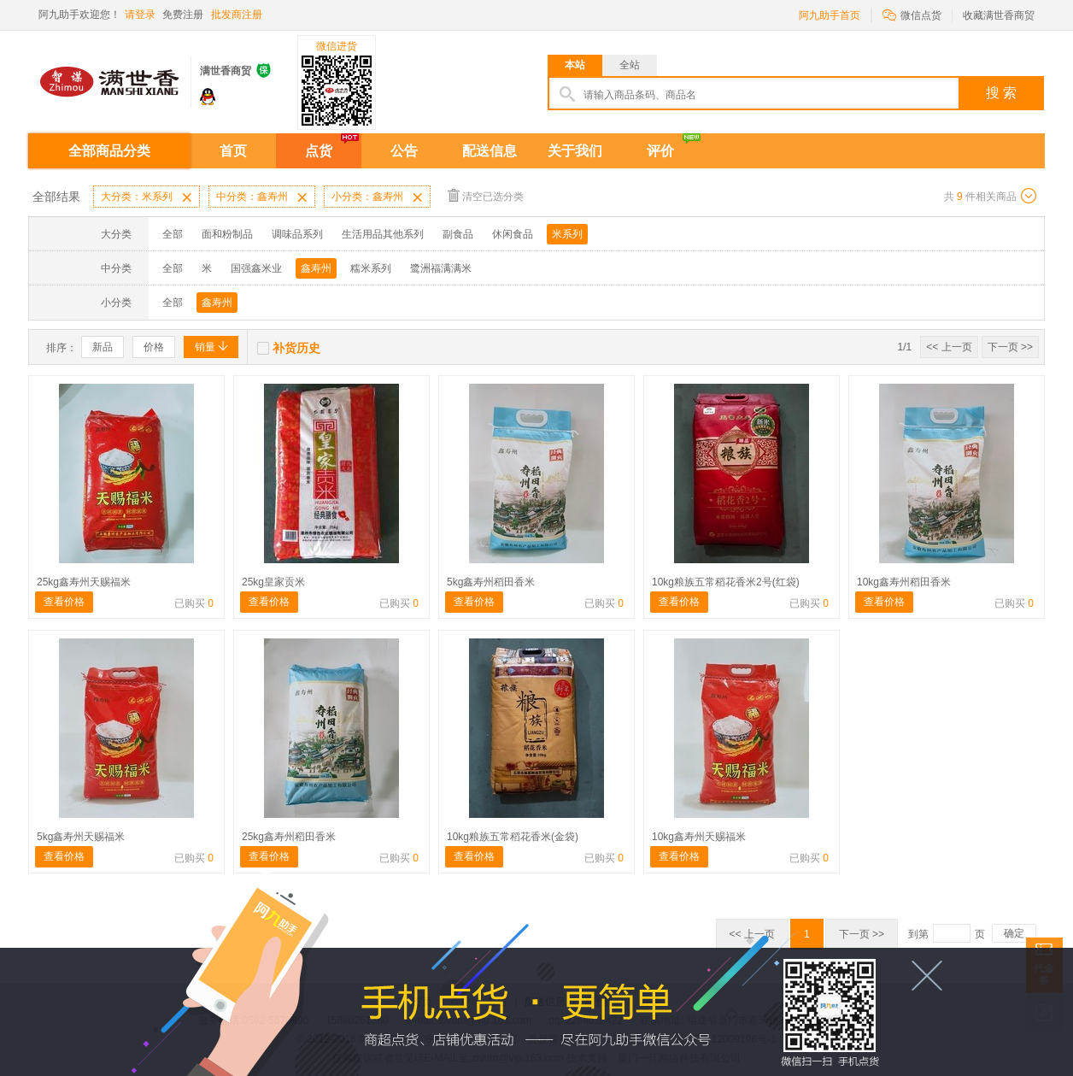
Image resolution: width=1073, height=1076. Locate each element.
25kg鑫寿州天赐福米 (84, 582)
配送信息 (489, 151)
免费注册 (182, 15)
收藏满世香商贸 (999, 15)
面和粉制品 (227, 234)
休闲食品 (512, 234)
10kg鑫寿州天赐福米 (699, 837)
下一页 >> (1010, 347)
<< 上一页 (948, 347)
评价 (660, 151)
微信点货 (911, 14)
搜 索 (1001, 92)
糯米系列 (370, 268)
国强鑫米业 (256, 268)
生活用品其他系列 (383, 234)
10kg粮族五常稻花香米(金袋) (512, 837)
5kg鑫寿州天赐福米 (81, 837)
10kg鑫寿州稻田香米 (904, 582)
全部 (172, 234)
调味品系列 (297, 234)
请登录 (140, 15)
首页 (233, 151)
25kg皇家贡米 (273, 582)
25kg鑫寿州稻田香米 (289, 837)
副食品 (458, 234)
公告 (404, 151)
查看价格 (64, 602)
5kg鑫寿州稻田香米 (491, 582)
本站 (575, 65)
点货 (318, 151)
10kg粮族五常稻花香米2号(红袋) (726, 582)
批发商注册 (236, 15)
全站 (629, 65)
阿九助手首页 (829, 15)
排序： (61, 348)
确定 (1014, 933)
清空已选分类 (486, 195)
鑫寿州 (316, 268)
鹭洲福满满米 (441, 268)
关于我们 (575, 151)
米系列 (567, 234)
